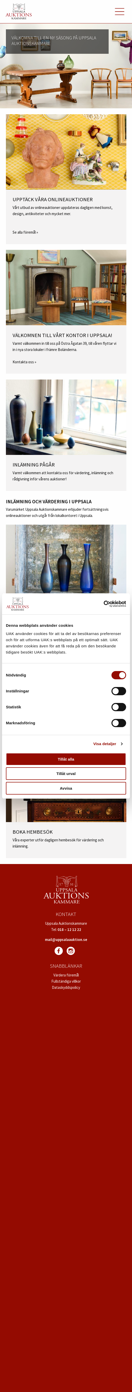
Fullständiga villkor (66, 981)
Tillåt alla (66, 759)
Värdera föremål (66, 975)
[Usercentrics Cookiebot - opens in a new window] (103, 604)
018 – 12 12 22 (69, 929)
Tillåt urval (66, 773)
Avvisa (66, 788)
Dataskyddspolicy (66, 987)
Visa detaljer (104, 744)
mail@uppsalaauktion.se (66, 939)
